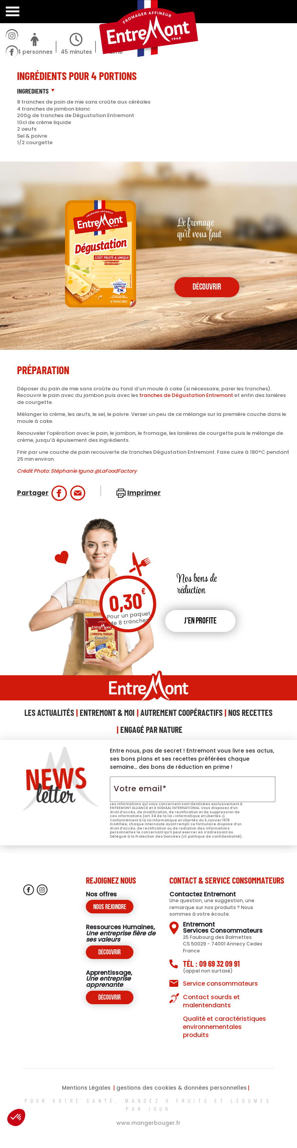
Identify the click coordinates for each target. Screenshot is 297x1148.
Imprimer (144, 492)
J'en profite (200, 621)
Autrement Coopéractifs (181, 712)
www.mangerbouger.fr (148, 1123)
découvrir (207, 287)
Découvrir (109, 952)
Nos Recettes (250, 712)
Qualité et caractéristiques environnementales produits (224, 1026)
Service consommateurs (220, 983)
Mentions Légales (86, 1088)
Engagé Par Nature (151, 729)
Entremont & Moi (107, 712)
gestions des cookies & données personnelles (181, 1088)
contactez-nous (12, 129)
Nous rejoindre (109, 907)
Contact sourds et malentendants (211, 1001)
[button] (16, 1117)
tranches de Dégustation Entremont (186, 395)
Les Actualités (49, 712)
